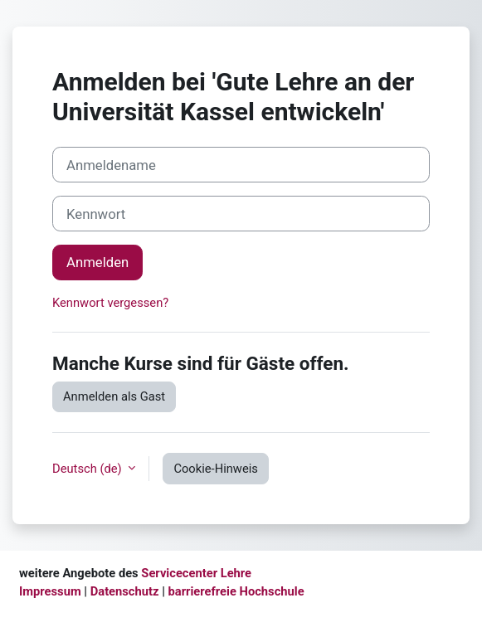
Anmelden (97, 262)
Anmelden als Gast (114, 396)
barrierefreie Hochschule (236, 591)
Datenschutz (124, 591)
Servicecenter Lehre (195, 573)
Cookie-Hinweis (215, 468)
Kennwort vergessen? (110, 302)
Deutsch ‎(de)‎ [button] (88, 468)
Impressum (50, 591)
